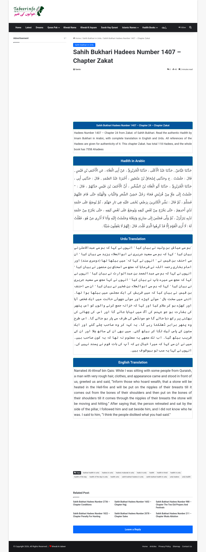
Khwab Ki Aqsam (88, 27)
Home (18, 27)
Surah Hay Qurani (109, 27)
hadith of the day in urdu (99, 477)
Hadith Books (148, 27)
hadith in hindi (162, 473)
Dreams (39, 27)
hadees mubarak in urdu (125, 473)
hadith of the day (80, 477)
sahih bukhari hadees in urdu (132, 477)
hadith (151, 473)
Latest (28, 27)
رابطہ (164, 27)
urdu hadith (186, 477)
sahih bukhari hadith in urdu (156, 477)
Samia (78, 69)
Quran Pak (52, 27)
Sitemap (176, 546)
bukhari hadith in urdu (91, 473)
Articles (153, 546)
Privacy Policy (164, 546)
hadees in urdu (107, 473)
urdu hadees (174, 477)
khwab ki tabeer (59, 546)
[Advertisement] (133, 95)
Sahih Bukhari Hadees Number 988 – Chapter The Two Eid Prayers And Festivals (173, 504)
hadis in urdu (142, 473)
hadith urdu (115, 477)
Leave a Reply (133, 529)
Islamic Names (129, 27)
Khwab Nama (69, 27)
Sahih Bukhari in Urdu (92, 38)
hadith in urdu (175, 473)
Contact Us (187, 546)
